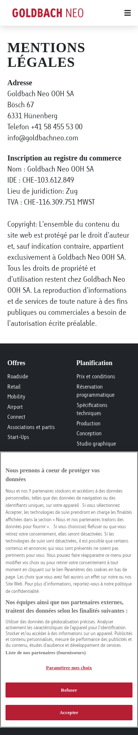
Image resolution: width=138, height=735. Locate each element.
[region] (69, 589)
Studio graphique (96, 443)
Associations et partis (31, 427)
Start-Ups (18, 436)
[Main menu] (109, 13)
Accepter (69, 712)
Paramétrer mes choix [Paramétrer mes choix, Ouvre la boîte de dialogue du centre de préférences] (69, 667)
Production (88, 423)
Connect (16, 416)
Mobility (16, 396)
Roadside (17, 376)
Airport (15, 406)
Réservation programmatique (95, 391)
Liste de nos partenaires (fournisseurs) (46, 652)
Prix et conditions (96, 376)
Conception (89, 433)
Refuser (69, 690)
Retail (14, 386)
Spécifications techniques (92, 409)
